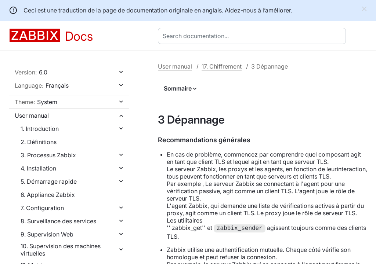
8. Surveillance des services (58, 221)
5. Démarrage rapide (49, 181)
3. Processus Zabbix (48, 155)
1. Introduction (40, 128)
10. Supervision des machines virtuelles (61, 249)
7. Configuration (42, 208)
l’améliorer (277, 10)
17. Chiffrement (222, 66)
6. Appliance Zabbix (48, 194)
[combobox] (253, 36)
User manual (32, 115)
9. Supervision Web (47, 234)
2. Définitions (39, 142)
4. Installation (38, 168)
